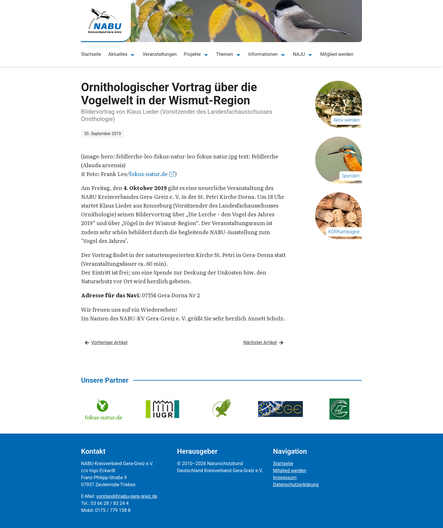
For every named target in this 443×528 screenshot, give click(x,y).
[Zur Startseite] (104, 20)
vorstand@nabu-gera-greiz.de (126, 496)
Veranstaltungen (159, 54)
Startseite (91, 54)
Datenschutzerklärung (296, 484)
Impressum (285, 477)
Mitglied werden (336, 54)
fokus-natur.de (151, 174)
